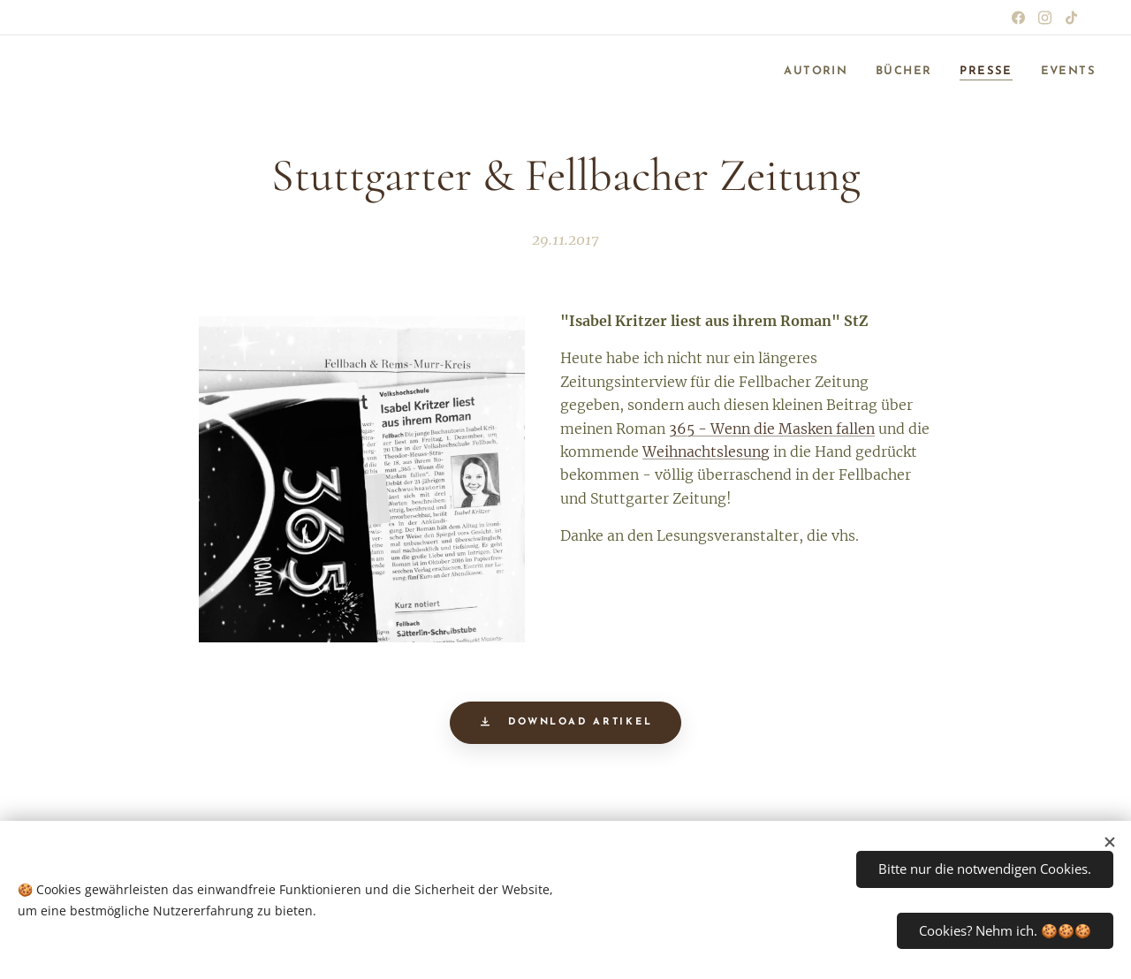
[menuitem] (803, 71)
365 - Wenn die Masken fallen (772, 428)
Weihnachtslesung (706, 451)
